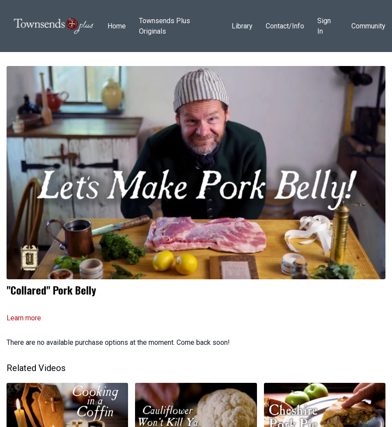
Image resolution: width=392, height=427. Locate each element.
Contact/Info (285, 26)
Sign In (324, 26)
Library (242, 26)
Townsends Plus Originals (164, 26)
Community (368, 26)
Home (117, 26)
